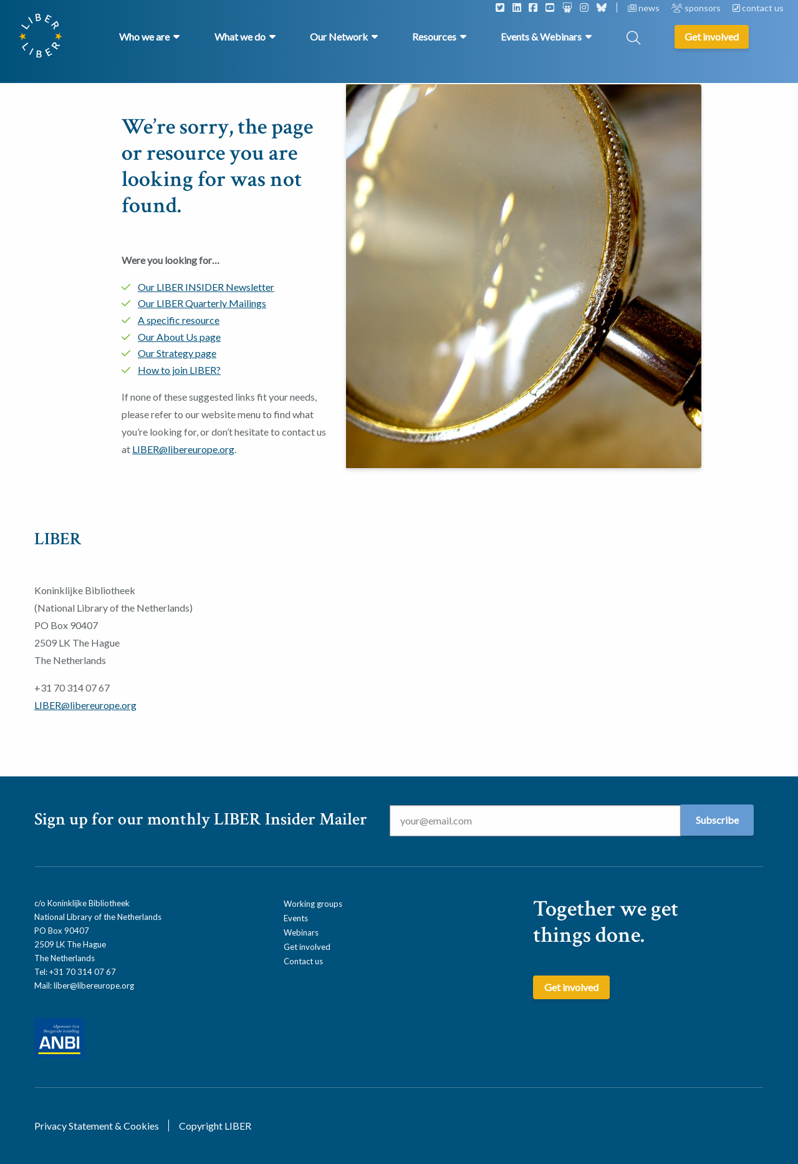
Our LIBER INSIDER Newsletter (206, 287)
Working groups (313, 904)
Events (296, 918)
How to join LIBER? (179, 370)
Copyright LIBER (215, 1126)
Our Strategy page (177, 353)
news (644, 7)
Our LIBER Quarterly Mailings (202, 303)
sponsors (697, 7)
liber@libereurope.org (94, 985)
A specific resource (178, 320)
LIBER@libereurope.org (183, 449)
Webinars (301, 932)
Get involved (307, 947)
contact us (758, 7)
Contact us (303, 961)
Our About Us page (179, 337)
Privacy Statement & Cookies (96, 1126)
